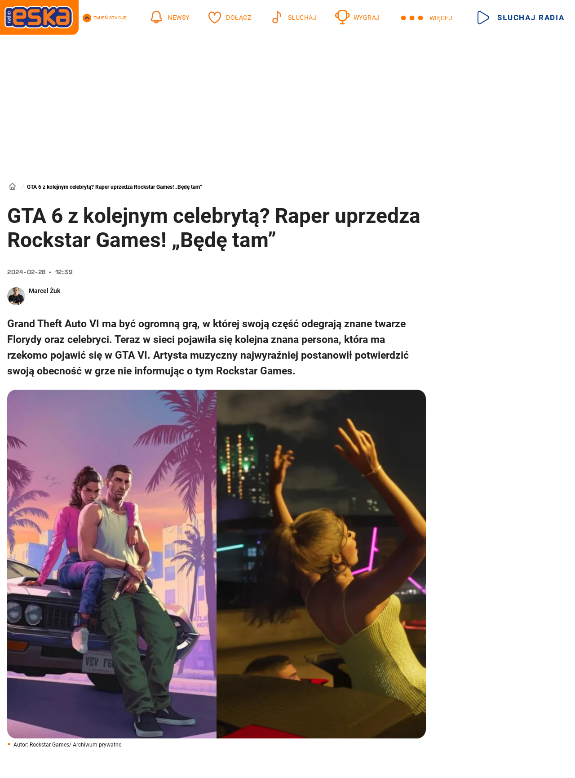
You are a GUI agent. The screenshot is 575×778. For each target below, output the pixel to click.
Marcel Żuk (44, 290)
